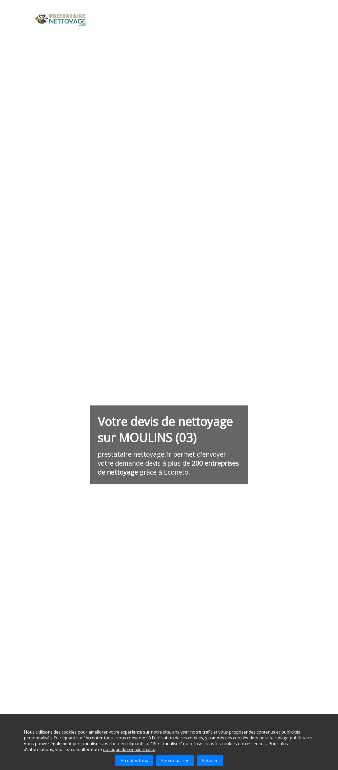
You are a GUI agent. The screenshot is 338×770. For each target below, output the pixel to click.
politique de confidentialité (129, 749)
